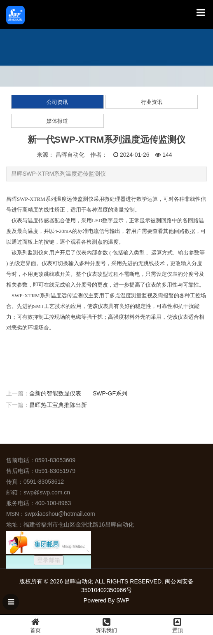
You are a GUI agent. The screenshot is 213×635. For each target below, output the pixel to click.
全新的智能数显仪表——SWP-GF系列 (78, 393)
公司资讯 (57, 102)
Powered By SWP (106, 600)
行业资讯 (151, 102)
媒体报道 (57, 121)
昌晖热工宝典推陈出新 (58, 405)
